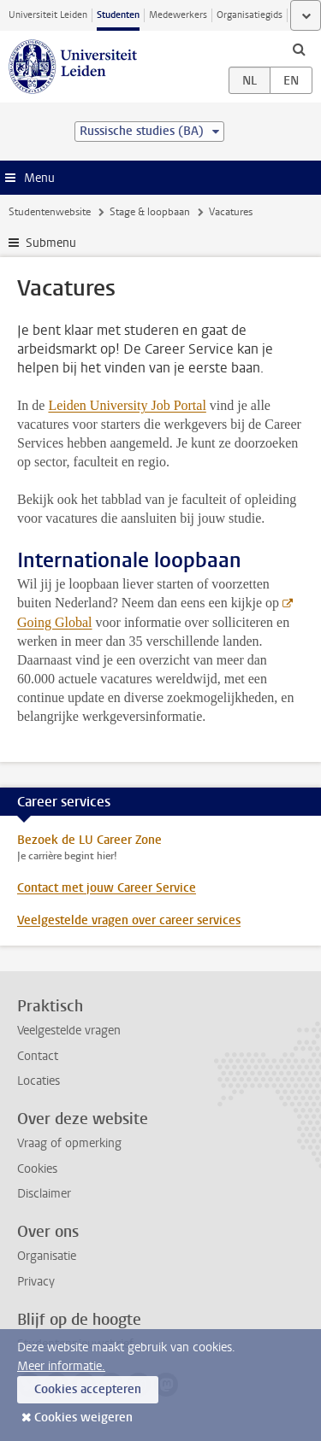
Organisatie (46, 1256)
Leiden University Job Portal (126, 405)
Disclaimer (44, 1194)
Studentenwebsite (50, 212)
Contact (37, 1056)
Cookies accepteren (87, 1389)
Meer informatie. (61, 1366)
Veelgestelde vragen (69, 1030)
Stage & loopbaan (150, 212)
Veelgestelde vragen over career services (129, 920)
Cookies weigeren (83, 1417)
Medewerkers (178, 15)
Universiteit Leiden (48, 15)
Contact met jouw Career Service (106, 888)
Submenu (51, 243)
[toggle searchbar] (298, 48)
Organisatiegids (249, 15)
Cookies (37, 1169)
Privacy (36, 1282)
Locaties (38, 1081)
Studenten (118, 15)
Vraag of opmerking (69, 1143)
